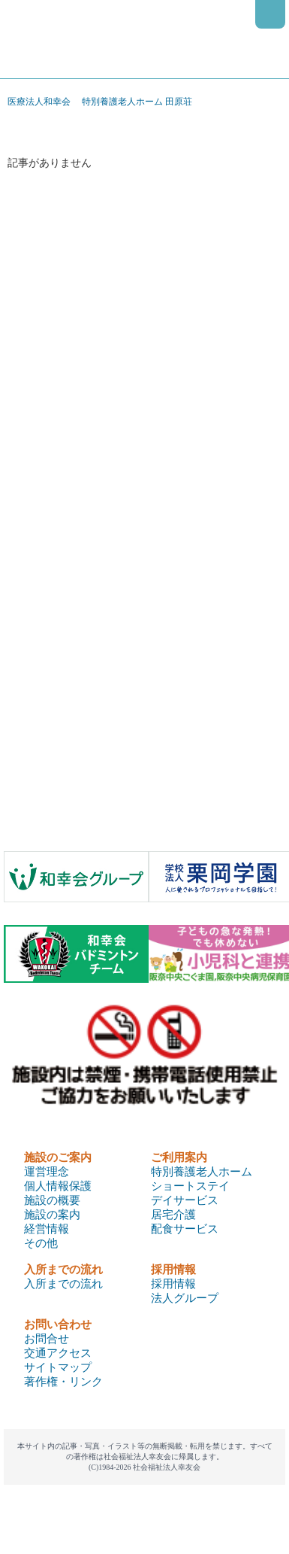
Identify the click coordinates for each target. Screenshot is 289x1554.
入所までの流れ (63, 1284)
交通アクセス (58, 1353)
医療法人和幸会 (39, 101)
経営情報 (46, 1229)
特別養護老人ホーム (201, 1172)
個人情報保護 (58, 1186)
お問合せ (46, 1339)
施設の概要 (52, 1200)
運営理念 (46, 1172)
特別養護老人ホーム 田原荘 (137, 101)
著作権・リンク (63, 1382)
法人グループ (184, 1298)
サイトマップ (58, 1367)
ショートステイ (190, 1186)
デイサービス (184, 1200)
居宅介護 (173, 1215)
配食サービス (184, 1229)
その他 (41, 1243)
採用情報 (173, 1284)
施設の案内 (52, 1215)
